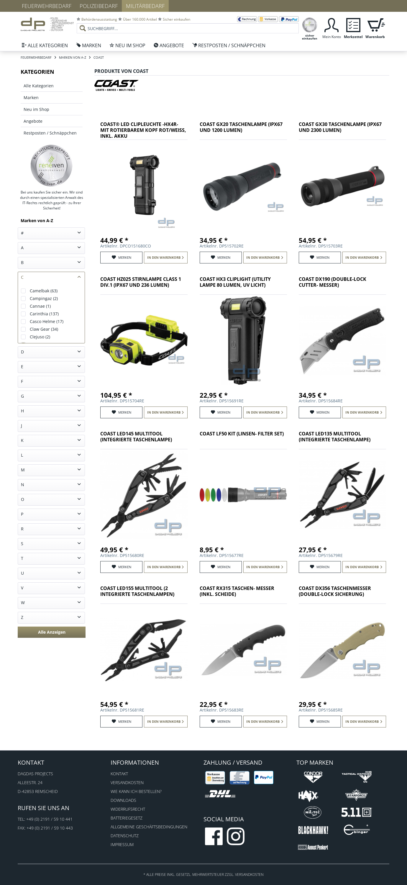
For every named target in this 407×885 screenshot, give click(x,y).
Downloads (123, 800)
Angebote (33, 121)
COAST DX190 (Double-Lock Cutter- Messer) (332, 282)
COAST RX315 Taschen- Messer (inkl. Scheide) (237, 591)
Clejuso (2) (40, 337)
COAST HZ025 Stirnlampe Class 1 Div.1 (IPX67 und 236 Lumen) (140, 282)
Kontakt (119, 773)
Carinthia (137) (44, 314)
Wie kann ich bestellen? (136, 791)
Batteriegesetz (126, 818)
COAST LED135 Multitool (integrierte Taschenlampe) (334, 437)
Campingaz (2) (44, 298)
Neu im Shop (36, 109)
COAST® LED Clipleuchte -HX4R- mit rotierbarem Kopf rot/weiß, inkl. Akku (143, 130)
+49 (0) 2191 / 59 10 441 (49, 819)
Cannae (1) (40, 306)
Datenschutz (125, 835)
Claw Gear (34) (44, 329)
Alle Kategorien (39, 85)
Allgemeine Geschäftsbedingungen (149, 827)
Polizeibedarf (99, 5)
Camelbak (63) (44, 291)
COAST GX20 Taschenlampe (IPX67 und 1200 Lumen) (241, 127)
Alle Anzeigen (51, 632)
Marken (31, 97)
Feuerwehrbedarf (46, 5)
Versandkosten (127, 782)
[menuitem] (188, 23)
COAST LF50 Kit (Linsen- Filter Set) (242, 434)
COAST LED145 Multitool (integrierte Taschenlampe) (136, 437)
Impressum (122, 844)
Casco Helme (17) (46, 321)
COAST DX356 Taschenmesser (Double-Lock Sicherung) (335, 591)
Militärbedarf (145, 5)
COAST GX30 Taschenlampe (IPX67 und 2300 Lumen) (340, 127)
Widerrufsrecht (128, 809)
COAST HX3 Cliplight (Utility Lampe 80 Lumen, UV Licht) (235, 282)
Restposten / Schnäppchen (50, 133)
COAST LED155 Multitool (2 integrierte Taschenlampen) (137, 591)
